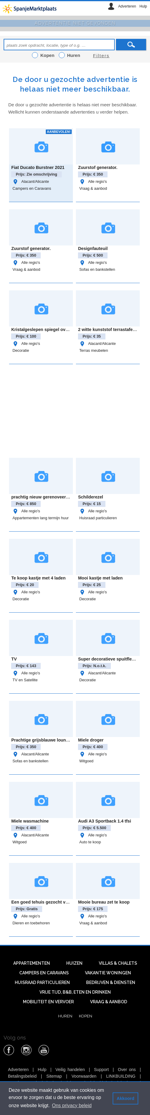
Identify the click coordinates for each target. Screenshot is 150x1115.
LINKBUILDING (120, 1076)
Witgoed (86, 761)
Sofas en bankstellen (97, 269)
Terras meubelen (93, 350)
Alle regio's (93, 181)
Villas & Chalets (118, 963)
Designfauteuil (93, 248)
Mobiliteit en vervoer (48, 1001)
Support (101, 1069)
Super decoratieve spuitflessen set (113, 659)
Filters (101, 55)
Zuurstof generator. (97, 167)
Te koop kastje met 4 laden (38, 578)
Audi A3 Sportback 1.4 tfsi (104, 821)
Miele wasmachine (29, 821)
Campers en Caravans (31, 188)
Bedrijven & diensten (110, 982)
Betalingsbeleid (22, 1076)
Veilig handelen (70, 1069)
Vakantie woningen (108, 972)
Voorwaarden (84, 1076)
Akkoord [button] (125, 1098)
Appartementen (31, 963)
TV (14, 659)
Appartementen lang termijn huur (40, 518)
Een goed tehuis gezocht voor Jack (47, 902)
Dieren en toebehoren (31, 923)
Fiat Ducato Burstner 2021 (37, 167)
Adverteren (127, 6)
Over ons (127, 1069)
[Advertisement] (79, 410)
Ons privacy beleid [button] (72, 1105)
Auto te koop (90, 842)
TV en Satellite (24, 680)
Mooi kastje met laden (100, 578)
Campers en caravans (44, 972)
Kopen (85, 1015)
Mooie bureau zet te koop (104, 902)
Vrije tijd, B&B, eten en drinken (75, 992)
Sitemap (54, 1076)
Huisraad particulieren (98, 518)
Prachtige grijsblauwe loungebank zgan (51, 740)
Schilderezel (90, 497)
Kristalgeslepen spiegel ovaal (41, 329)
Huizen (74, 963)
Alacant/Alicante (30, 181)
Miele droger (91, 740)
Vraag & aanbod (93, 188)
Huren (65, 1015)
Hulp (143, 6)
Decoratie (20, 350)
